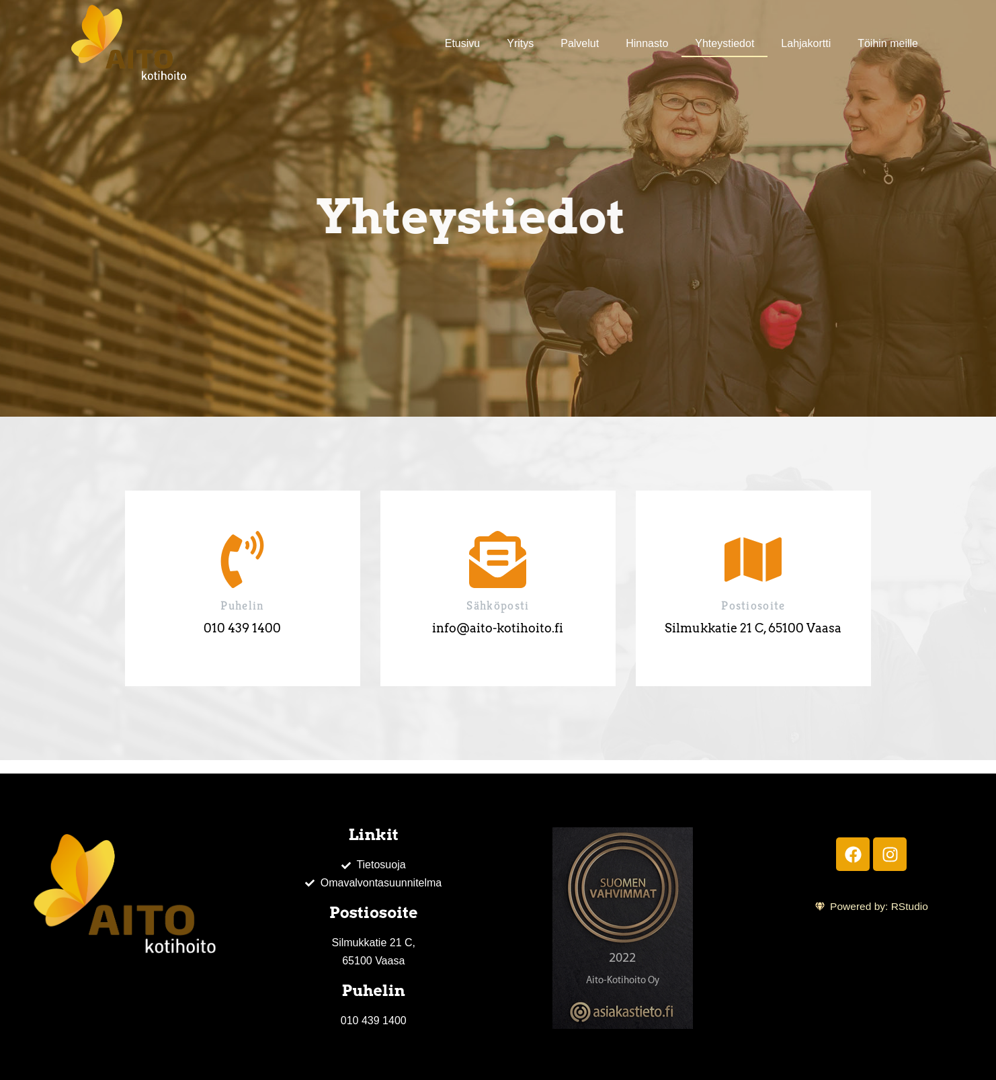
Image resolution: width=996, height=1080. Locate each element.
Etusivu (462, 43)
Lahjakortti (806, 43)
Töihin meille (888, 43)
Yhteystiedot (724, 43)
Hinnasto (647, 43)
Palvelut (580, 43)
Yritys (520, 43)
